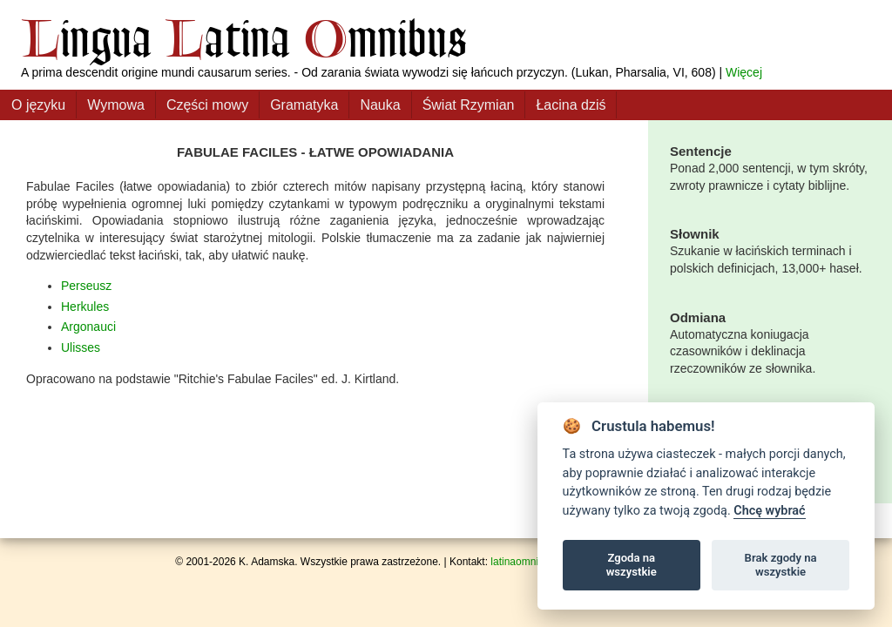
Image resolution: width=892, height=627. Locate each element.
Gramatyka (304, 105)
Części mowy (207, 105)
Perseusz (86, 286)
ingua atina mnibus (244, 37)
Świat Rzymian (468, 105)
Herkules (85, 307)
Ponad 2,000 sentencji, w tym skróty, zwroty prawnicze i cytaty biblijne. (770, 167)
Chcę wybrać (769, 510)
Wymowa (116, 105)
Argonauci (88, 327)
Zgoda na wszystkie (631, 564)
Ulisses (80, 347)
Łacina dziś (570, 105)
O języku (38, 105)
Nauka (380, 105)
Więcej (744, 72)
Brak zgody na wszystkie (781, 564)
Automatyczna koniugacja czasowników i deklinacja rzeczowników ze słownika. (770, 341)
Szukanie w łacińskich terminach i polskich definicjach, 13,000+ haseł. (770, 250)
